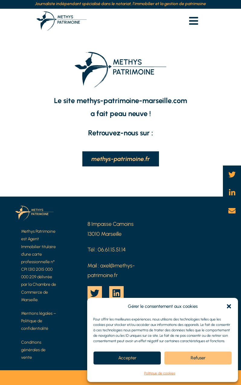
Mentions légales (36, 313)
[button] (229, 306)
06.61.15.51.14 (112, 249)
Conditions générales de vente (33, 350)
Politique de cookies (159, 373)
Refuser (198, 358)
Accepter (127, 358)
